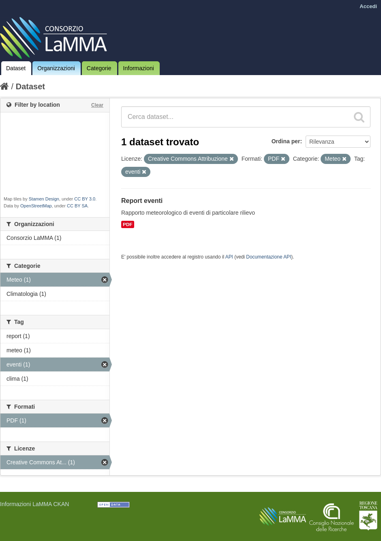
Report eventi (142, 200)
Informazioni (138, 68)
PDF (128, 224)
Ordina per (286, 141)
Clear (97, 105)
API (229, 257)
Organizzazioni (56, 68)
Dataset (16, 68)
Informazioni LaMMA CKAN (34, 504)
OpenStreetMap (36, 205)
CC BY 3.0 (84, 198)
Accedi (368, 6)
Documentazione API (268, 257)
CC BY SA (77, 205)
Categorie (99, 68)
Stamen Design (44, 198)
